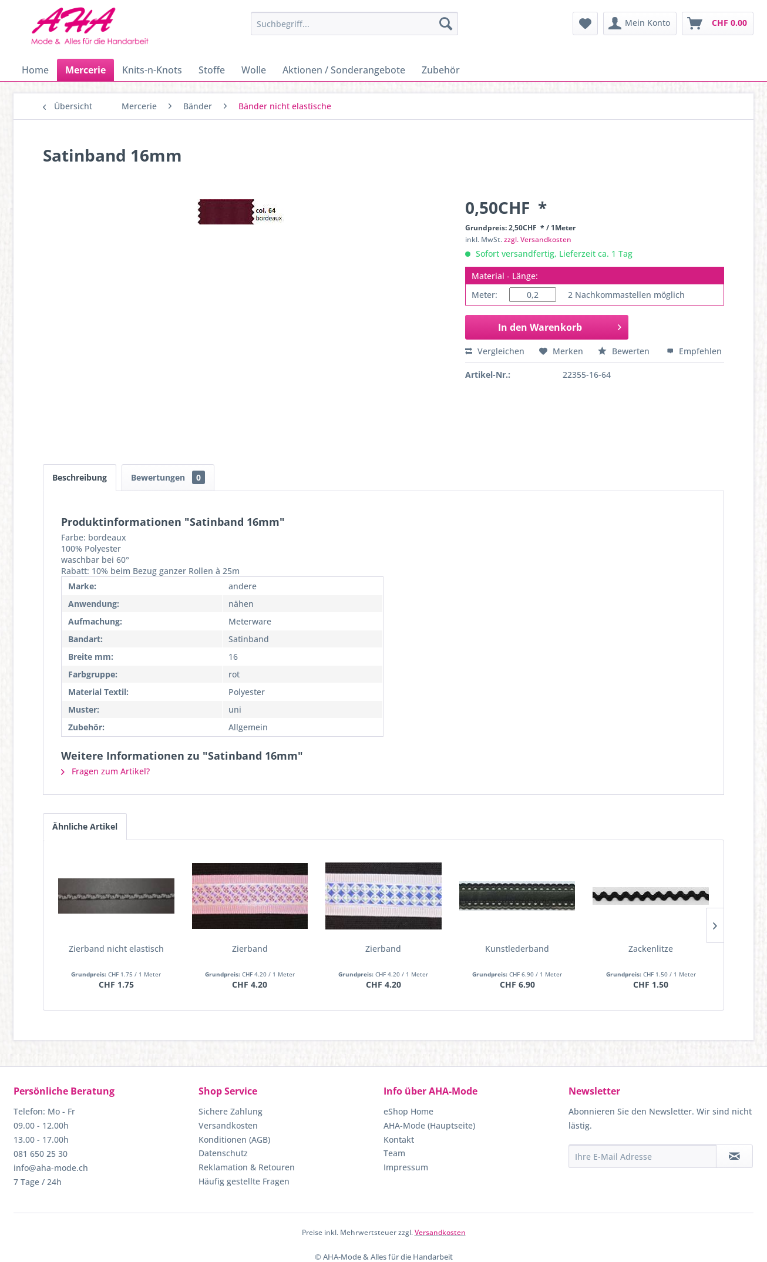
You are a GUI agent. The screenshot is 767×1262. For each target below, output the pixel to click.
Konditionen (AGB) (234, 1139)
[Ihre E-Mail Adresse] (642, 1156)
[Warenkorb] (717, 23)
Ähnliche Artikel (84, 826)
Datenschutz (223, 1153)
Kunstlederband (517, 948)
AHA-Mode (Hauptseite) (429, 1125)
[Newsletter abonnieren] (734, 1156)
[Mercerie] (85, 70)
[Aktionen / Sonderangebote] (343, 70)
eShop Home (408, 1111)
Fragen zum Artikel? (105, 771)
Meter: (484, 294)
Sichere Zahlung (231, 1111)
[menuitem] (354, 23)
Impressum (406, 1167)
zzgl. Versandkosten (537, 239)
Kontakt (399, 1139)
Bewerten (625, 351)
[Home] (35, 70)
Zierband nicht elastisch (116, 948)
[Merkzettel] (585, 23)
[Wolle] (253, 70)
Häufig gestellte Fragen (244, 1181)
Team (394, 1153)
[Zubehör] (440, 70)
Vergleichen (494, 351)
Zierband (250, 948)
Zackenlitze (650, 948)
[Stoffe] (211, 70)
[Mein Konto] (640, 23)
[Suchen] (445, 23)
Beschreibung (79, 477)
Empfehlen (694, 351)
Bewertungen (168, 477)
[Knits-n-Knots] (152, 70)
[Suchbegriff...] (354, 23)
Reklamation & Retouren (247, 1167)
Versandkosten (228, 1125)
